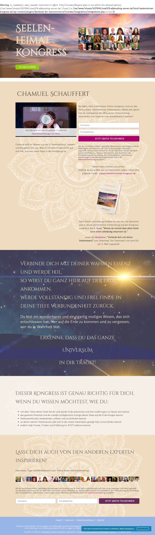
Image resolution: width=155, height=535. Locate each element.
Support (59, 520)
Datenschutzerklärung (87, 159)
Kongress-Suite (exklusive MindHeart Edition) (96, 532)
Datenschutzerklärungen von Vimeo (46, 133)
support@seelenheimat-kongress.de (117, 173)
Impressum (69, 520)
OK (143, 529)
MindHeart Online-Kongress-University (58, 532)
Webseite (100, 520)
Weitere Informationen (127, 528)
